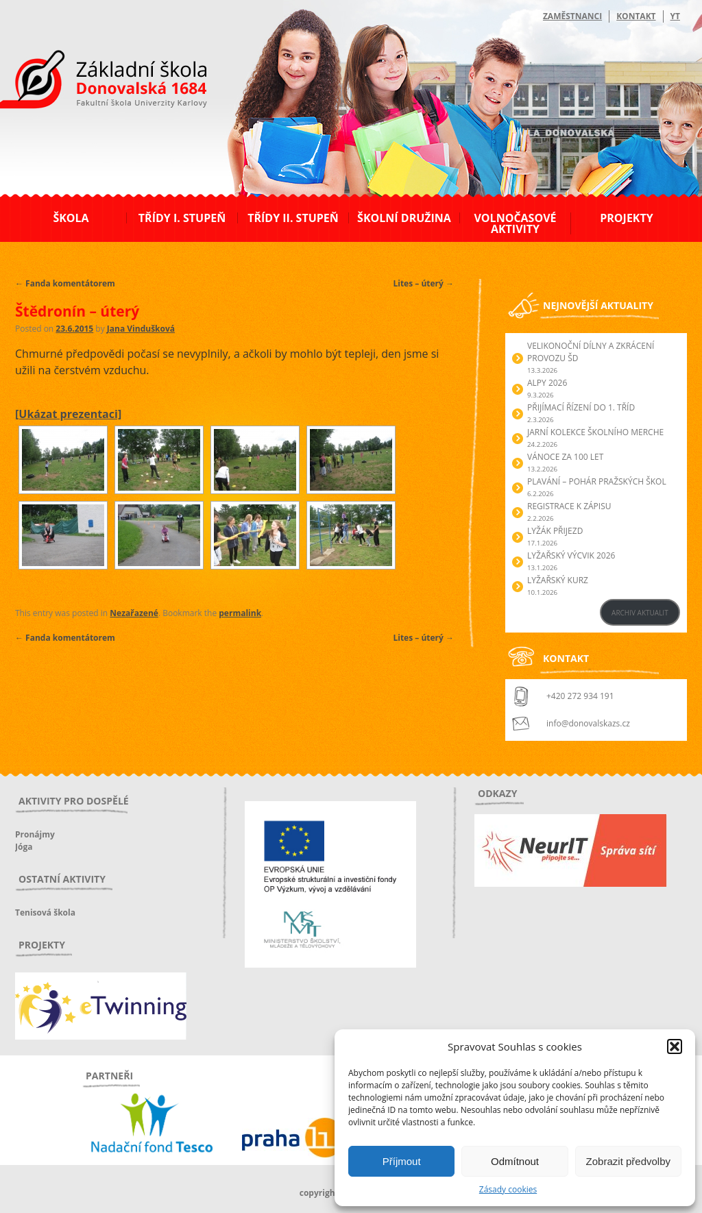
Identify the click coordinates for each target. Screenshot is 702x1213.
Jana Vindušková (141, 328)
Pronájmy (35, 834)
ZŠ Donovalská (89, 82)
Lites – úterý (423, 283)
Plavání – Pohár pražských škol (596, 481)
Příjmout (402, 1161)
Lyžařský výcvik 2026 (571, 555)
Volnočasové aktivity (515, 223)
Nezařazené (134, 613)
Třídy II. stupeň (293, 217)
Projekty (626, 217)
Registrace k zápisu (569, 506)
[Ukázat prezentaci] (68, 413)
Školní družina (404, 217)
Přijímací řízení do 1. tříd (581, 407)
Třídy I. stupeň (182, 217)
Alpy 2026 (547, 383)
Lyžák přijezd (555, 531)
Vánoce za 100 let (565, 457)
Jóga (23, 847)
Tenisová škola (45, 912)
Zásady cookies (508, 1189)
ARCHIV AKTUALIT (640, 612)
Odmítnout (515, 1161)
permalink (240, 613)
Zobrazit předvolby (628, 1161)
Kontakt (635, 16)
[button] (674, 1046)
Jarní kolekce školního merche (595, 432)
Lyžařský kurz (557, 580)
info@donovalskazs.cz (588, 723)
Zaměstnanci (572, 16)
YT (675, 16)
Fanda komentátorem (65, 283)
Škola (70, 217)
